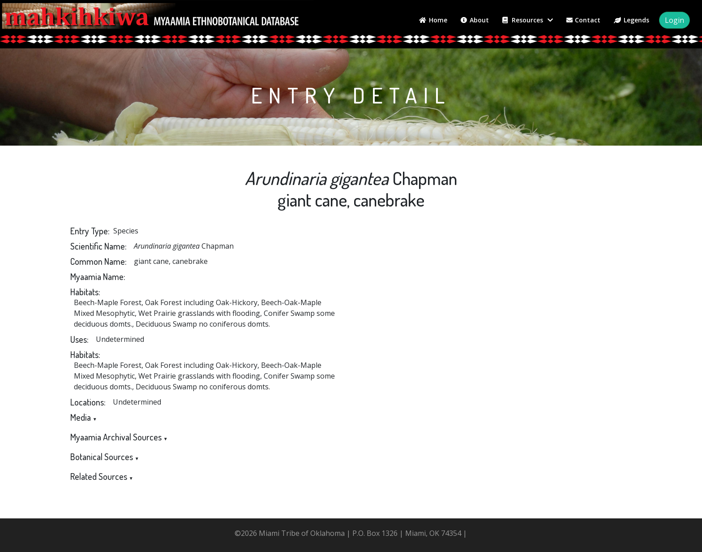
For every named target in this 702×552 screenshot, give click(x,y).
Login (674, 20)
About (475, 20)
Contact (583, 20)
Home (433, 20)
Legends (631, 20)
